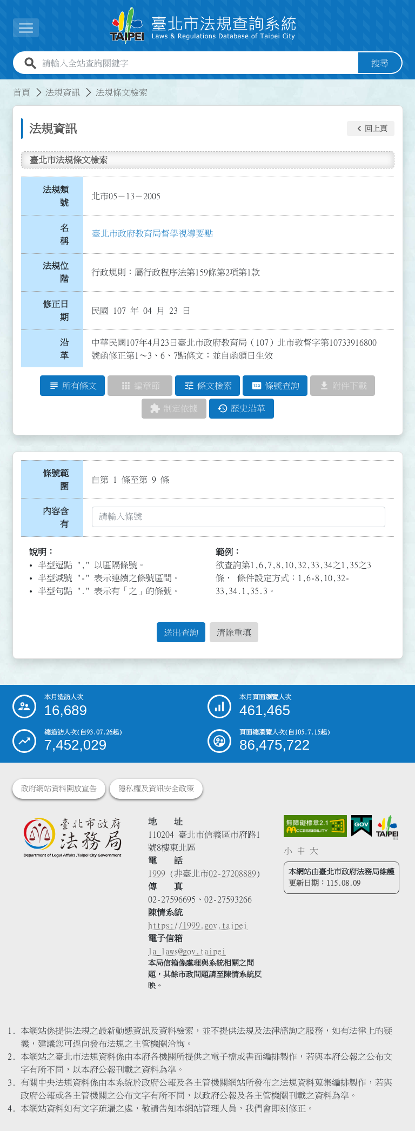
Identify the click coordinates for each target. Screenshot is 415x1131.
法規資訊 (62, 92)
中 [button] (301, 850)
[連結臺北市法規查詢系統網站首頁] (203, 25)
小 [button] (288, 850)
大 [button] (314, 850)
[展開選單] (26, 27)
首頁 (21, 92)
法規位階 (56, 272)
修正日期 (56, 310)
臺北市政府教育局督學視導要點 (152, 233)
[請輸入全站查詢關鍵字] (198, 63)
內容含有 (56, 517)
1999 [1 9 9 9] (156, 873)
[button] (370, 128)
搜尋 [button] (380, 63)
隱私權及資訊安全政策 (156, 788)
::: (6, 86)
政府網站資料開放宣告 (59, 788)
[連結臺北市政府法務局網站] (72, 837)
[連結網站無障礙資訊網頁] (315, 826)
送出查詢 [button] (181, 632)
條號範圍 (56, 479)
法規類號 (56, 196)
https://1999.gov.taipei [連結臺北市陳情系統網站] (197, 925)
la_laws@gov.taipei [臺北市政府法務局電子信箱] (187, 951)
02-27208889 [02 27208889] (232, 873)
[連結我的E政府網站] (361, 826)
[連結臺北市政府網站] (387, 827)
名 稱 (67, 234)
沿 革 (67, 349)
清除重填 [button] (234, 632)
